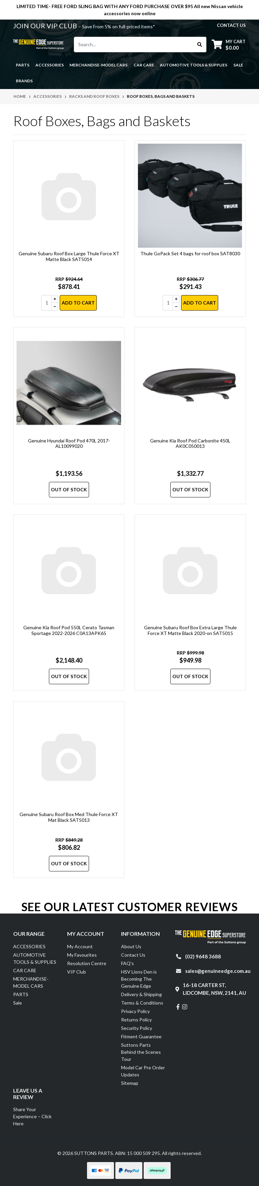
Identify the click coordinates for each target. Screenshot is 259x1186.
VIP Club (76, 972)
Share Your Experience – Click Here (32, 1116)
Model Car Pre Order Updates (143, 1071)
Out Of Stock (69, 489)
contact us (231, 25)
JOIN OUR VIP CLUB (45, 26)
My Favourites (82, 955)
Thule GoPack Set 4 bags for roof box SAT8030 (190, 253)
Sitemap (129, 1083)
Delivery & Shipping (141, 994)
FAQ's (127, 963)
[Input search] (134, 44)
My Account (80, 946)
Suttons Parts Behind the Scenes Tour (141, 1052)
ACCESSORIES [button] (49, 64)
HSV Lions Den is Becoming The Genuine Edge (139, 979)
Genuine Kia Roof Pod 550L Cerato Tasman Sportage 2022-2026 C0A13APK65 (68, 630)
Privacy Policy (135, 1011)
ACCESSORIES (29, 946)
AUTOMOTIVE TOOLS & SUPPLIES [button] (193, 64)
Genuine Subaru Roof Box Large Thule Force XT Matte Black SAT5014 (69, 256)
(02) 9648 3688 (203, 956)
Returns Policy (136, 1019)
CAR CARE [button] (144, 64)
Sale (238, 64)
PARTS (20, 994)
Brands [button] (24, 80)
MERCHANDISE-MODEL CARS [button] (98, 64)
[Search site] (199, 44)
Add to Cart (78, 303)
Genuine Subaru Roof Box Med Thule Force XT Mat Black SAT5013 (69, 817)
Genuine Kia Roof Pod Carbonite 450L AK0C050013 (190, 443)
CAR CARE (24, 970)
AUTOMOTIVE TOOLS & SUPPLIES (34, 958)
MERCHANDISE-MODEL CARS (31, 982)
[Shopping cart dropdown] (228, 44)
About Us (131, 946)
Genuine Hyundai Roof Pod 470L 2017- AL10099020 (69, 443)
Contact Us (133, 955)
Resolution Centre (86, 963)
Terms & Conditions (142, 1003)
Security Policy (136, 1028)
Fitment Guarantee (141, 1036)
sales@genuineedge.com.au (218, 971)
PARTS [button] (22, 64)
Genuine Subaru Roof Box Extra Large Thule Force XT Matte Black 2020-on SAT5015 (190, 630)
